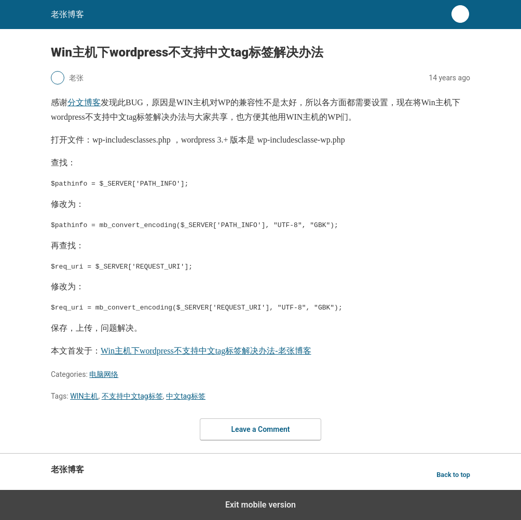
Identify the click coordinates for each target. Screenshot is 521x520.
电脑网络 (103, 374)
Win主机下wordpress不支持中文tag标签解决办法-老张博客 (206, 350)
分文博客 (84, 102)
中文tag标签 (185, 396)
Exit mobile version (260, 505)
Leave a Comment (260, 429)
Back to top (453, 475)
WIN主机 (84, 396)
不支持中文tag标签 (132, 396)
